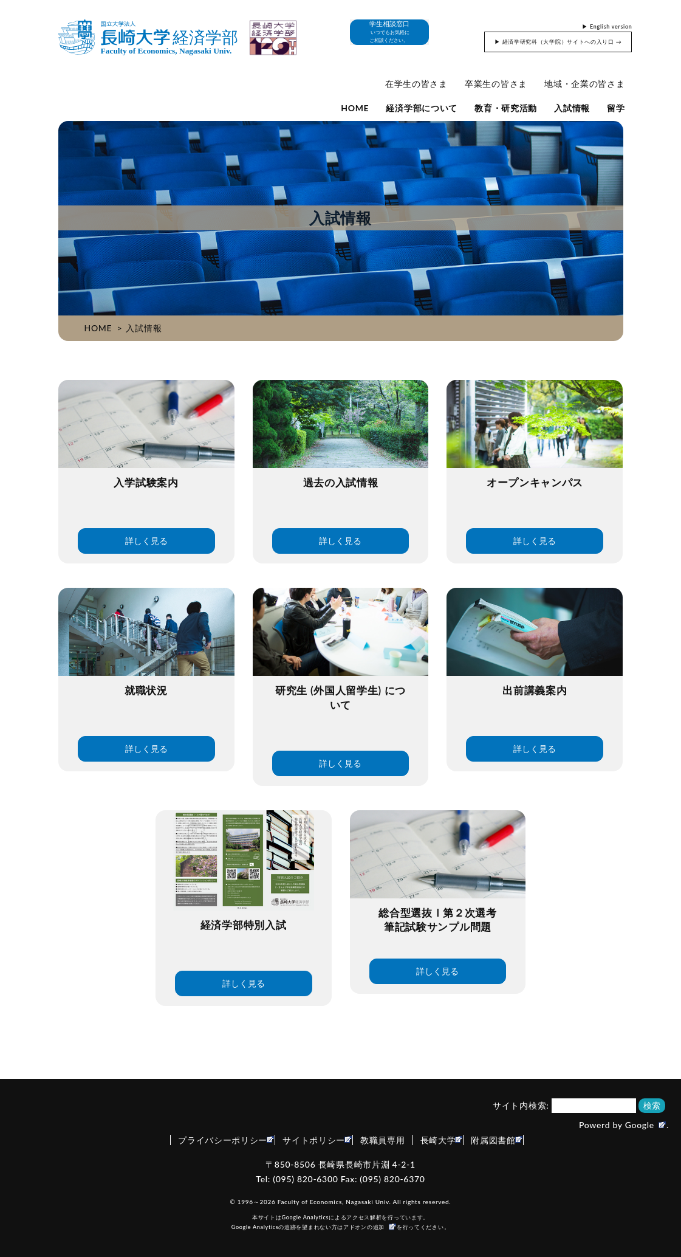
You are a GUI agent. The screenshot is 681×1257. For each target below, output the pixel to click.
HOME (355, 108)
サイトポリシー (313, 1140)
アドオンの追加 (364, 1227)
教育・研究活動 (505, 108)
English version (611, 26)
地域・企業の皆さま (584, 83)
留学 (616, 108)
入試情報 (572, 108)
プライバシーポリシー (222, 1140)
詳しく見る (146, 541)
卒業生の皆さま (496, 83)
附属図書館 (493, 1140)
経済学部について (421, 108)
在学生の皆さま (416, 83)
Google (639, 1125)
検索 (651, 1105)
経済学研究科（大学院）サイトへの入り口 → (562, 41)
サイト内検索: (521, 1105)
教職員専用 (382, 1140)
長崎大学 (438, 1140)
